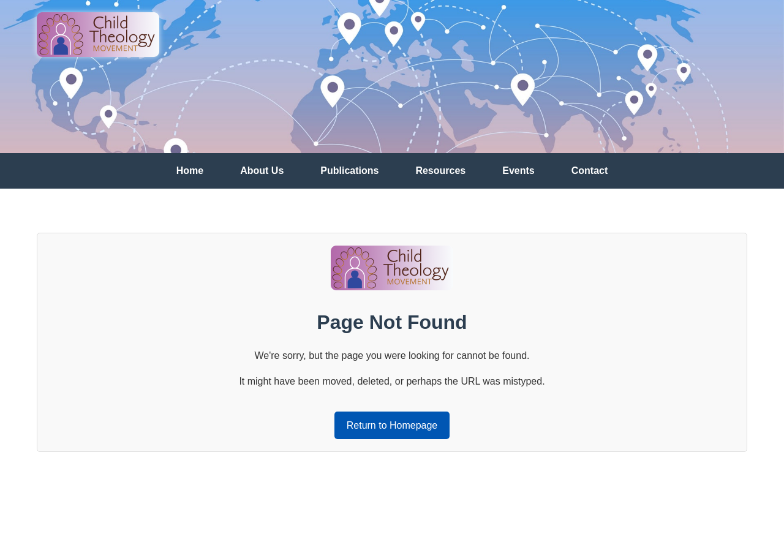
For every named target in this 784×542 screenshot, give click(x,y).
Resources (440, 170)
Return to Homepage (392, 425)
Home (189, 170)
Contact (589, 170)
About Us (262, 170)
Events (518, 170)
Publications (349, 170)
